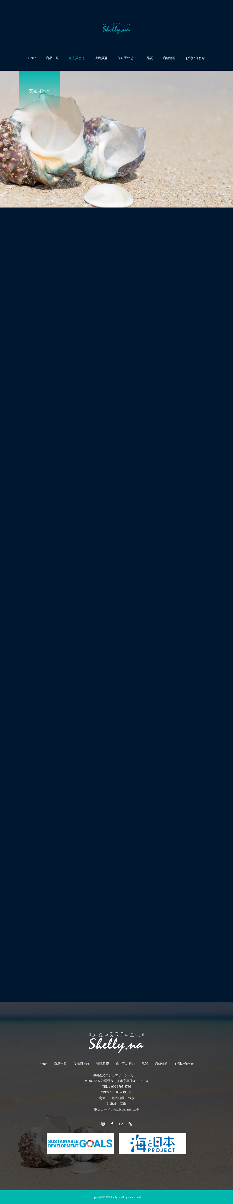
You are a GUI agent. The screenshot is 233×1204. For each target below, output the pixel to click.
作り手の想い (127, 58)
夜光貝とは (77, 58)
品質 (150, 58)
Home (32, 58)
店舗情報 (169, 58)
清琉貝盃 (101, 58)
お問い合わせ (195, 58)
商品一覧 (52, 58)
